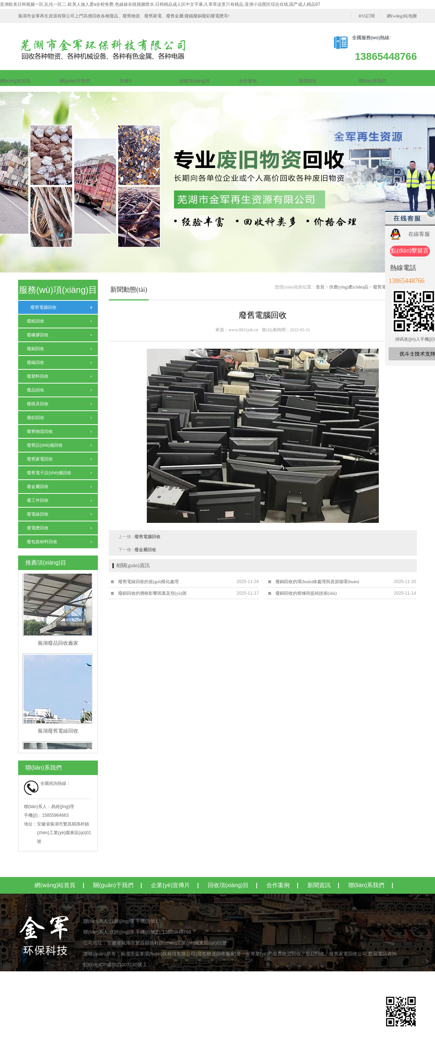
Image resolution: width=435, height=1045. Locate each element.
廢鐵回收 (35, 362)
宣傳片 (126, 80)
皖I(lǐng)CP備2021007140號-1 (114, 964)
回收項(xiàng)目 (194, 80)
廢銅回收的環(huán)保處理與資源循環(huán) (317, 581)
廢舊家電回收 (40, 459)
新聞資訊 (307, 80)
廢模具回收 (38, 403)
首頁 (320, 287)
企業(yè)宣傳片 (170, 885)
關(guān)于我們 (75, 80)
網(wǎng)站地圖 (402, 16)
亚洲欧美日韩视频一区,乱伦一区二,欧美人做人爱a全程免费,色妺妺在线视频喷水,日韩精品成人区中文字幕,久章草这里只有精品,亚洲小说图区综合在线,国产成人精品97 (160, 4)
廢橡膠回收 (38, 334)
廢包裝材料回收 (42, 541)
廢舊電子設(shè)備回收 (49, 472)
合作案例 (248, 80)
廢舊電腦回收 (42, 307)
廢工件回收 (38, 500)
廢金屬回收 (38, 486)
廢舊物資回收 (40, 431)
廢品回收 (35, 390)
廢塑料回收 (38, 376)
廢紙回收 (35, 321)
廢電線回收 (38, 514)
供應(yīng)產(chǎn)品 (349, 287)
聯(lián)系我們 (372, 80)
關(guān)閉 (431, 213)
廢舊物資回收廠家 (216, 953)
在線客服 (419, 234)
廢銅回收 (35, 348)
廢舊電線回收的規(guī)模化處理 (148, 581)
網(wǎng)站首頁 (15, 80)
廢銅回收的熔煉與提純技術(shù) (306, 593)
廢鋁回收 (35, 417)
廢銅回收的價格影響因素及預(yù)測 (152, 593)
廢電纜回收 (38, 527)
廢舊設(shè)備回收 (45, 445)
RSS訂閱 (367, 16)
